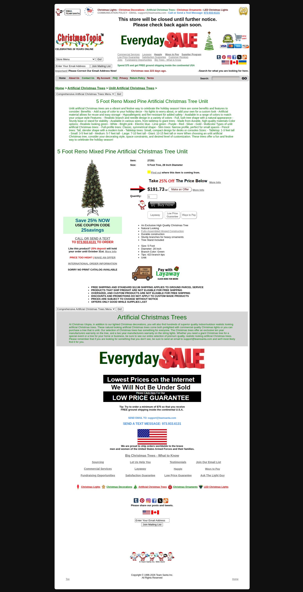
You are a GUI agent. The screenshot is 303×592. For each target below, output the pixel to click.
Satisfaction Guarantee (154, 57)
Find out (156, 172)
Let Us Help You (140, 462)
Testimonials (178, 462)
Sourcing (98, 462)
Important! (61, 70)
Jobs (119, 60)
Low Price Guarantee (128, 57)
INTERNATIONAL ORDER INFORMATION (92, 263)
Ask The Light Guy (213, 475)
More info (111, 251)
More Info (215, 182)
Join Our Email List (208, 462)
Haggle (178, 468)
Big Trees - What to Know (168, 60)
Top (67, 579)
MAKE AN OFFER (105, 257)
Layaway (146, 54)
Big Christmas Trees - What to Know (152, 455)
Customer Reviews (178, 57)
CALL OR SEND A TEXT (92, 238)
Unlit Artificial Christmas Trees (131, 88)
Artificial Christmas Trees (86, 88)
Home (59, 88)
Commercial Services (128, 54)
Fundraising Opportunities (138, 60)
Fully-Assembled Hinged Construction (162, 231)
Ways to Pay (212, 468)
